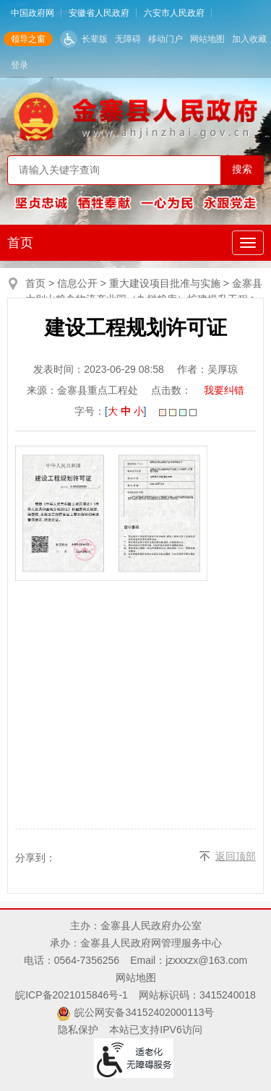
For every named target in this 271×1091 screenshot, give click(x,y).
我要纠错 (224, 390)
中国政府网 (32, 13)
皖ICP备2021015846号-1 (71, 995)
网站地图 (207, 39)
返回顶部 (235, 856)
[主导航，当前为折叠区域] (248, 242)
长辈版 (95, 39)
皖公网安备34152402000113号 (144, 1012)
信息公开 (77, 283)
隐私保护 (78, 1029)
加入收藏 (249, 39)
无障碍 (128, 39)
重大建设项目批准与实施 (164, 283)
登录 (19, 65)
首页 (20, 243)
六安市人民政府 (174, 13)
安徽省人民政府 (99, 13)
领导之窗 (28, 39)
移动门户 (165, 39)
